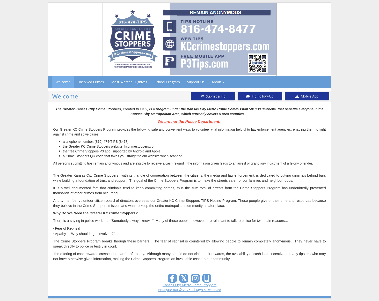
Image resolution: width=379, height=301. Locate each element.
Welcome (63, 82)
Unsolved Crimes (91, 82)
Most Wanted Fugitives (129, 82)
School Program (167, 82)
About (218, 82)
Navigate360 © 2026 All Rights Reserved (189, 289)
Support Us (195, 82)
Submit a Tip (213, 96)
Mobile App (306, 96)
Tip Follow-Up (259, 96)
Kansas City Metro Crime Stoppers (190, 285)
